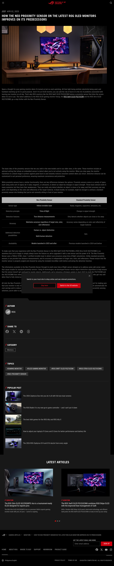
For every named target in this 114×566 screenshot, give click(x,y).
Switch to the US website (69, 285)
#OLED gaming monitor (36, 369)
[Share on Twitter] (14, 331)
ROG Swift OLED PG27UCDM (74, 97)
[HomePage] (3, 535)
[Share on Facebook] (7, 331)
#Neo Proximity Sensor (16, 374)
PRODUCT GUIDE (61, 549)
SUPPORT (37, 549)
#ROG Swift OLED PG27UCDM (62, 369)
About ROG (13, 549)
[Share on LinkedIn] (21, 331)
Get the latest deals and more (84, 540)
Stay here (44, 285)
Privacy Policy (60, 560)
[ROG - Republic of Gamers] (57, 2)
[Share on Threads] (28, 331)
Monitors (10, 350)
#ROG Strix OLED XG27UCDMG (90, 369)
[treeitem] (29, 492)
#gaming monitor (14, 369)
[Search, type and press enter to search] (111, 3)
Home (4, 549)
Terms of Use (72, 560)
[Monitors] (27, 535)
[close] (89, 276)
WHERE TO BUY (25, 549)
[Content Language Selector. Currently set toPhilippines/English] (9, 560)
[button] (3, 2)
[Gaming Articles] (14, 535)
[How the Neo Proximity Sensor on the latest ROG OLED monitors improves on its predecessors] (67, 535)
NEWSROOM (47, 549)
